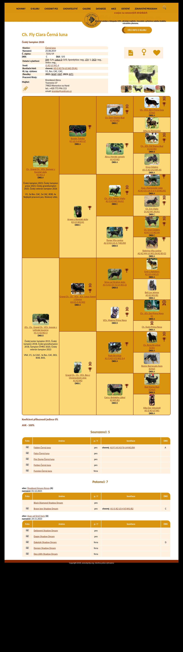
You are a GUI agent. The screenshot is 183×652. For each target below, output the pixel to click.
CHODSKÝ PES (51, 50)
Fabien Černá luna (42, 489)
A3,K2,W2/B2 (152, 337)
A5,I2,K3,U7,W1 (152, 452)
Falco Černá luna (41, 495)
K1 (152, 358)
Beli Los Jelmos (152, 334)
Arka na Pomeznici (152, 172)
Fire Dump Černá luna (44, 501)
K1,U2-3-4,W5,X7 (78, 183)
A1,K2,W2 (152, 191)
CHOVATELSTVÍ (70, 50)
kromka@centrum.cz (61, 133)
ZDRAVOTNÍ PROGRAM (146, 50)
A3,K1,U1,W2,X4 (152, 274)
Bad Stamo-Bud (152, 429)
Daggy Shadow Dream (44, 578)
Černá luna (50, 90)
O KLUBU (35, 50)
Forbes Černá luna (42, 507)
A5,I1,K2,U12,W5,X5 (151, 212)
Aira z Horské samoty (115, 198)
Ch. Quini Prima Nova (152, 369)
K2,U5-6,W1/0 (152, 316)
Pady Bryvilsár (114, 397)
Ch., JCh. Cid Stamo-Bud (152, 188)
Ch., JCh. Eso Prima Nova (152, 355)
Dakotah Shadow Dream (45, 584)
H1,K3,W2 (115, 201)
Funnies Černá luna (43, 513)
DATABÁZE (101, 50)
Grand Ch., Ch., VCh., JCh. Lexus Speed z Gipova (78, 340)
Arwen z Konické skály (77, 261)
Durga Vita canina (115, 282)
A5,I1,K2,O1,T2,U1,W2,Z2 (115, 326)
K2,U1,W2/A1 (77, 264)
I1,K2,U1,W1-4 (52, 107)
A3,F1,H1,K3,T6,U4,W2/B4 (122, 489)
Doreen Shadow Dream (45, 590)
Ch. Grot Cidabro (152, 271)
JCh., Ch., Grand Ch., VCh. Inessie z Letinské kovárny (40, 370)
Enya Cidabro (152, 209)
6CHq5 (152, 410)
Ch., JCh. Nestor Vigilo (115, 240)
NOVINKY (20, 50)
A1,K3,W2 (114, 162)
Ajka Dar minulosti (151, 450)
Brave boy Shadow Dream (46, 550)
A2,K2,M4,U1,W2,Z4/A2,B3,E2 (152, 295)
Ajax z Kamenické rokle (152, 230)
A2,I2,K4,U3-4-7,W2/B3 (115, 285)
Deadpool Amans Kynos (38, 530)
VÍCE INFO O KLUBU (136, 30)
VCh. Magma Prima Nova (115, 362)
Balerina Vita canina (152, 292)
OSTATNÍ (125, 50)
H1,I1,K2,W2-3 (41, 374)
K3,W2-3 (41, 216)
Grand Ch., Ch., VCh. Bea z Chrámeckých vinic (77, 418)
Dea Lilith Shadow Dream (46, 596)
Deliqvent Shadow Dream (46, 572)
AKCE (113, 50)
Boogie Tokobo (78, 180)
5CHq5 (152, 154)
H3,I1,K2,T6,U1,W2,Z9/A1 (65, 110)
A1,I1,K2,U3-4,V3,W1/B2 (121, 550)
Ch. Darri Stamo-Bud (114, 159)
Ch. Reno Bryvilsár (151, 387)
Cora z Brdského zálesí (114, 439)
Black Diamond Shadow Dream (48, 545)
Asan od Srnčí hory (36, 558)
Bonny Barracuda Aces (151, 408)
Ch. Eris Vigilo (151, 251)
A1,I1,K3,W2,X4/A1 (115, 243)
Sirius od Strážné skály (114, 324)
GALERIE (87, 50)
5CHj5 (152, 390)
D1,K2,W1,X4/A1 (152, 253)
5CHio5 (152, 431)
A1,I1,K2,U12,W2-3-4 (115, 400)
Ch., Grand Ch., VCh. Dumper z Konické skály (40, 212)
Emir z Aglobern (151, 313)
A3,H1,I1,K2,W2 (77, 344)
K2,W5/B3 (115, 442)
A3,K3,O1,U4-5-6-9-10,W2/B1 (152, 232)
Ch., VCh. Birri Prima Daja (152, 152)
